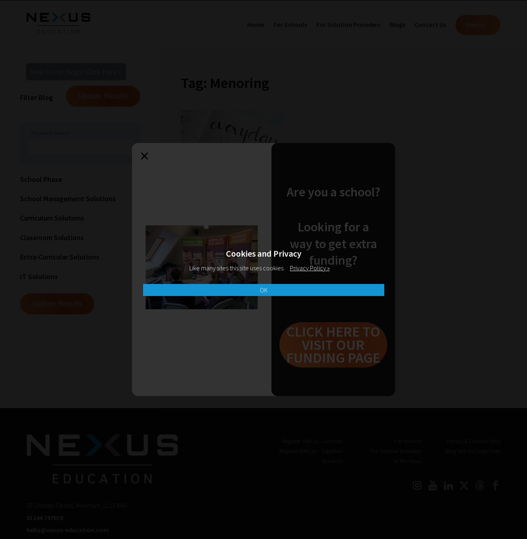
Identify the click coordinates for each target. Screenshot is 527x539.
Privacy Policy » (310, 268)
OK (264, 290)
